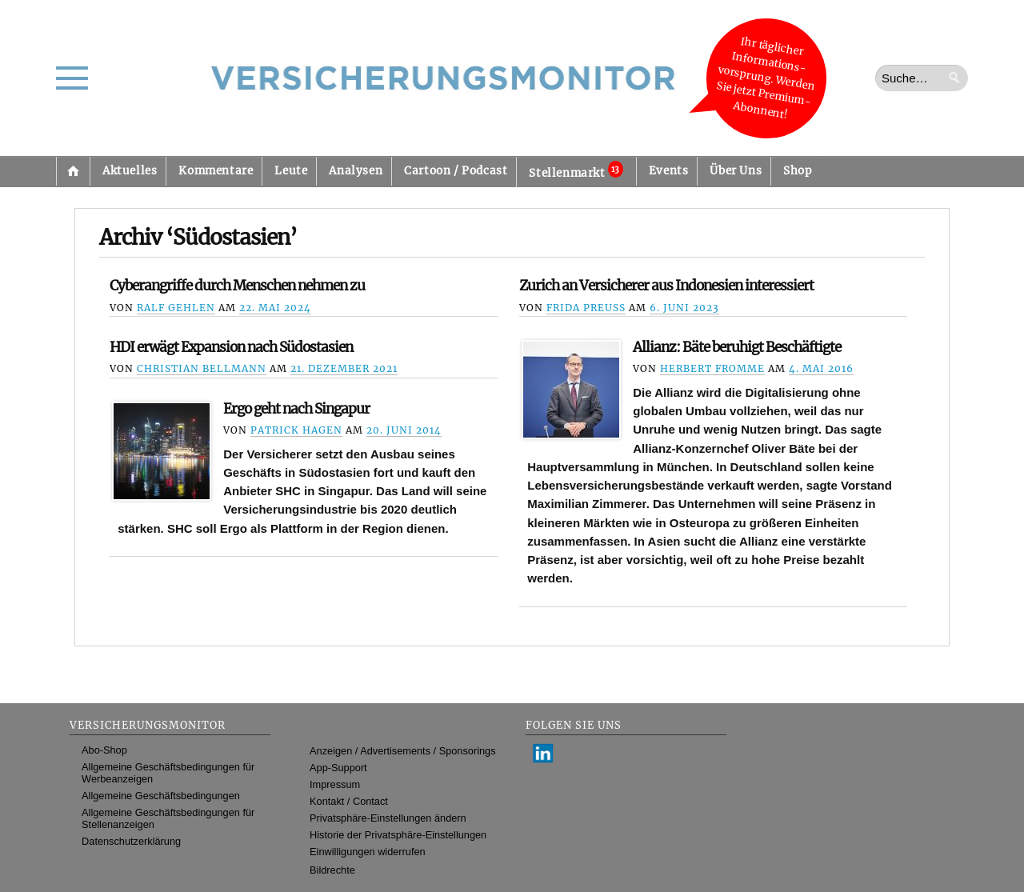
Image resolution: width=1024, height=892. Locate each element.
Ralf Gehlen (176, 308)
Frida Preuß (586, 308)
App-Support (338, 768)
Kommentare (215, 171)
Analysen (355, 171)
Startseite (73, 171)
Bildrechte (332, 870)
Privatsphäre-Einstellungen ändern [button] (388, 818)
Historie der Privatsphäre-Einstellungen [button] (398, 835)
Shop (797, 171)
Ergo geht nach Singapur (296, 409)
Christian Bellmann (201, 368)
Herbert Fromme (712, 368)
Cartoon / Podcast (455, 171)
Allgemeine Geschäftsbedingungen (161, 796)
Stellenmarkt (575, 170)
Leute (290, 171)
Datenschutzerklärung (131, 841)
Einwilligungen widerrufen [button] (368, 852)
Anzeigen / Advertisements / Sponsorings (402, 751)
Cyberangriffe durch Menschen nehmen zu (237, 285)
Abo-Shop (104, 750)
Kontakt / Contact (349, 801)
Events (669, 171)
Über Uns (736, 171)
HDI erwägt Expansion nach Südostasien (231, 347)
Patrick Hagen (296, 430)
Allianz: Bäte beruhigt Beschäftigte (737, 347)
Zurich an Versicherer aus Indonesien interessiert (666, 285)
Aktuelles (129, 171)
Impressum (335, 784)
